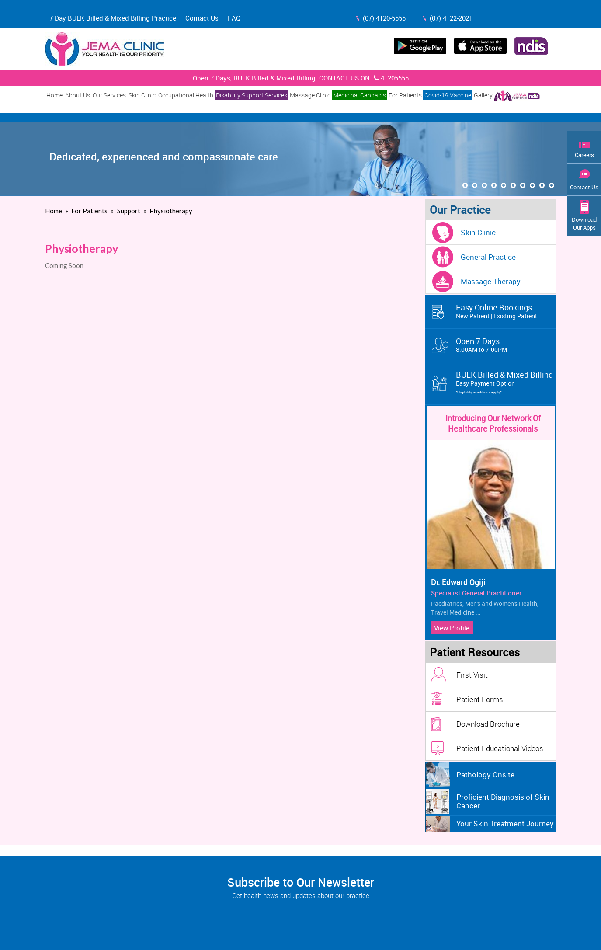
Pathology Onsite (485, 774)
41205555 (390, 77)
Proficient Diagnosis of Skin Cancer (502, 801)
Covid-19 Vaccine (447, 95)
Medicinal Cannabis (359, 95)
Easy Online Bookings (506, 311)
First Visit (472, 675)
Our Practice (460, 209)
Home (54, 95)
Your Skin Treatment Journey (505, 823)
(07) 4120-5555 (384, 18)
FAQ (234, 18)
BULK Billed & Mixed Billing (506, 383)
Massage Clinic (310, 95)
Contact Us (202, 18)
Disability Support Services (251, 95)
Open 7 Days (506, 345)
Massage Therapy (491, 281)
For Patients (405, 95)
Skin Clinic (142, 95)
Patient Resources (475, 652)
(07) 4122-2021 (451, 18)
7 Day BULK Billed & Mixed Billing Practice (112, 18)
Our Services (109, 95)
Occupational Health (185, 95)
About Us (77, 95)
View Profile (451, 627)
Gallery (483, 95)
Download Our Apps (584, 223)
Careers (584, 155)
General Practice (488, 257)
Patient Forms (479, 699)
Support (129, 211)
